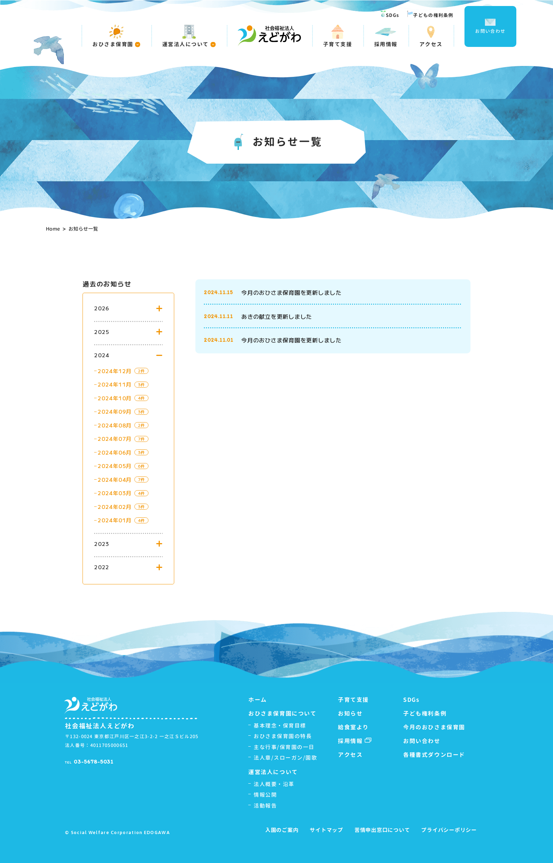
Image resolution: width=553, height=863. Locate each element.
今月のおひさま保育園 (434, 727)
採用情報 (385, 36)
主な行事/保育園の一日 (284, 747)
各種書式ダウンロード (434, 755)
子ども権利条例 (424, 713)
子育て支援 (337, 36)
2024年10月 (115, 398)
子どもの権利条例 (430, 14)
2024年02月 (115, 506)
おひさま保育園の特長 (283, 736)
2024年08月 (115, 425)
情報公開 (265, 794)
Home (53, 228)
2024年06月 (115, 452)
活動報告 (265, 805)
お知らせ (350, 713)
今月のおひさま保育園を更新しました (291, 292)
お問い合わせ (490, 26)
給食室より (353, 727)
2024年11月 (115, 384)
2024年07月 (115, 438)
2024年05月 (115, 465)
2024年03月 (115, 493)
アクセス (431, 36)
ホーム (257, 700)
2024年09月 (115, 411)
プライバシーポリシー (449, 830)
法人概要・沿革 (274, 784)
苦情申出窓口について (382, 830)
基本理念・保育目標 (280, 725)
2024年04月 (115, 479)
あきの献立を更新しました (276, 316)
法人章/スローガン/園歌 (285, 757)
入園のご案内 (282, 830)
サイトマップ (326, 830)
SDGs (390, 14)
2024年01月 (115, 520)
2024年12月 (115, 371)
